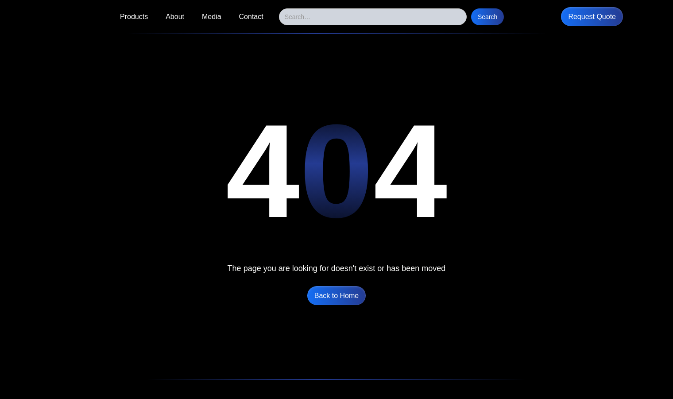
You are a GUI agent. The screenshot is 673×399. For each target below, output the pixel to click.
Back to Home (336, 295)
